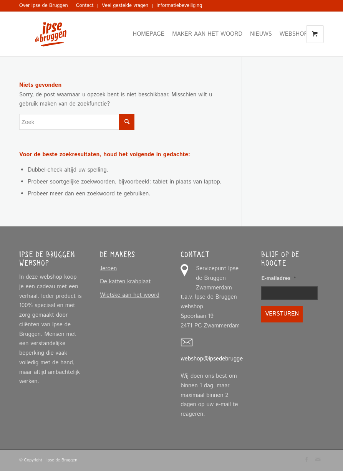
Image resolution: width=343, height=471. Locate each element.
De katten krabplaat (125, 282)
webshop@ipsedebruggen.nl (216, 359)
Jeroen (108, 268)
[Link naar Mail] (318, 459)
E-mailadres (278, 278)
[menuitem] (45, 6)
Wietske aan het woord (129, 295)
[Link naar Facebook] (306, 459)
